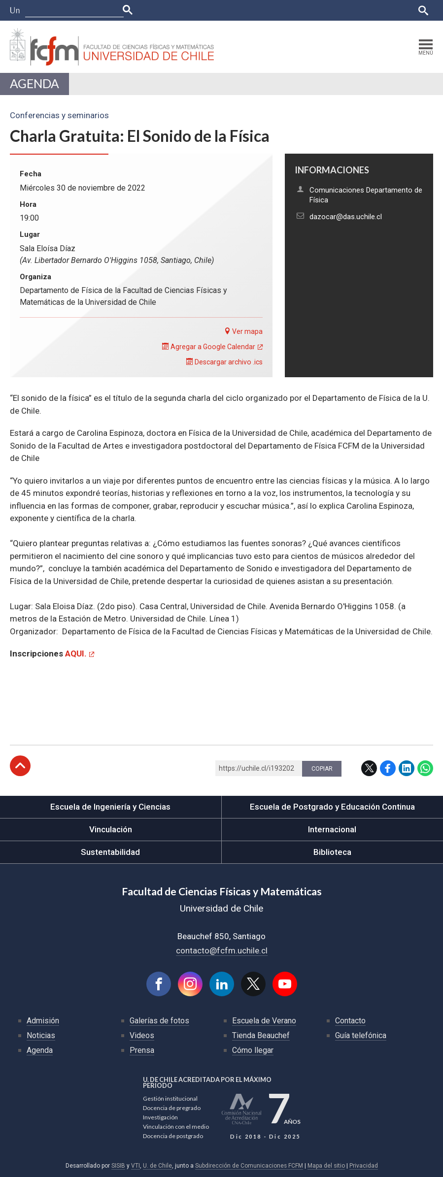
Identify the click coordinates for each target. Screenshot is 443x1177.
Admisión (43, 1020)
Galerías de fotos (159, 1020)
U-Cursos (254, 10)
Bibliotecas (362, 10)
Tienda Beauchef (261, 1035)
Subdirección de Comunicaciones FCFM (249, 1165)
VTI (135, 1165)
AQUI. (76, 653)
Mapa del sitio (326, 1165)
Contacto (350, 1020)
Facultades (203, 10)
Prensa (142, 1050)
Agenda (34, 83)
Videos (142, 1035)
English (398, 10)
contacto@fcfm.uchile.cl (222, 950)
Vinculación (110, 829)
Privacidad (363, 1165)
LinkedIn (406, 768)
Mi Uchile (325, 10)
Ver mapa (243, 331)
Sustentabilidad (110, 852)
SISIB (118, 1165)
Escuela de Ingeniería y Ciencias (110, 807)
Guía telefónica (360, 1035)
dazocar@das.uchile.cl (345, 216)
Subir (20, 765)
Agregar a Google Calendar (208, 347)
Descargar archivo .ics (224, 362)
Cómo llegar (252, 1050)
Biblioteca (332, 852)
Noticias (41, 1035)
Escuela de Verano (264, 1020)
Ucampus (290, 10)
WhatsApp (425, 768)
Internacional (332, 829)
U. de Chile (157, 1165)
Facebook (387, 768)
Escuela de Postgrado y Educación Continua (332, 807)
